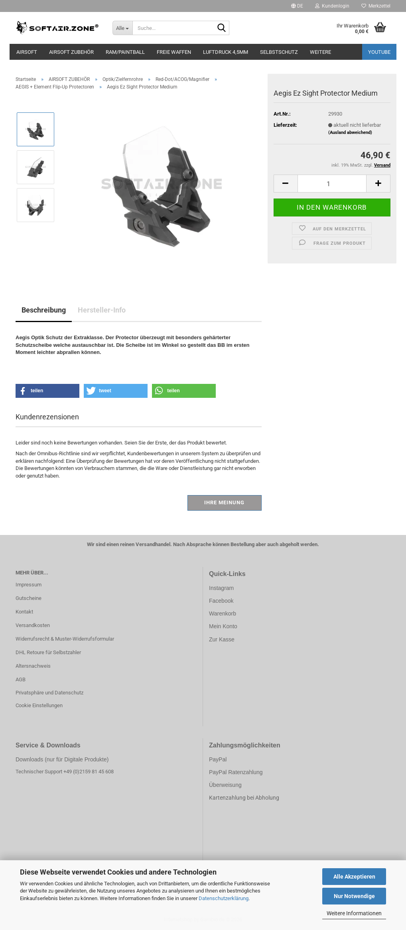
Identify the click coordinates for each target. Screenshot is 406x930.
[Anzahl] (332, 184)
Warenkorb (222, 613)
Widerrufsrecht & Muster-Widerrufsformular (65, 639)
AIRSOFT (26, 52)
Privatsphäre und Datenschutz (49, 693)
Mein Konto (223, 626)
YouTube (379, 52)
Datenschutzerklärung (223, 898)
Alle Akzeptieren (354, 876)
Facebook (221, 601)
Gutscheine (28, 598)
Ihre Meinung (224, 502)
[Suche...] (122, 28)
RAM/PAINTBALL (125, 52)
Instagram (221, 588)
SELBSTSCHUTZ (279, 52)
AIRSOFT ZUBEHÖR (71, 52)
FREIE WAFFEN (174, 52)
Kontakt (24, 612)
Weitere (320, 52)
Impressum (28, 585)
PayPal (218, 759)
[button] (297, 6)
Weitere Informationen (354, 913)
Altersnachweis (33, 666)
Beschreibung (44, 310)
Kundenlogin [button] (332, 6)
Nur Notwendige (354, 896)
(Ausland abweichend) (350, 132)
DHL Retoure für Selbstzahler (48, 652)
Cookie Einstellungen (39, 705)
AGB (21, 679)
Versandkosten (33, 625)
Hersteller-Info (102, 310)
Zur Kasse (222, 639)
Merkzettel (375, 6)
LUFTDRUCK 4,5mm (225, 52)
